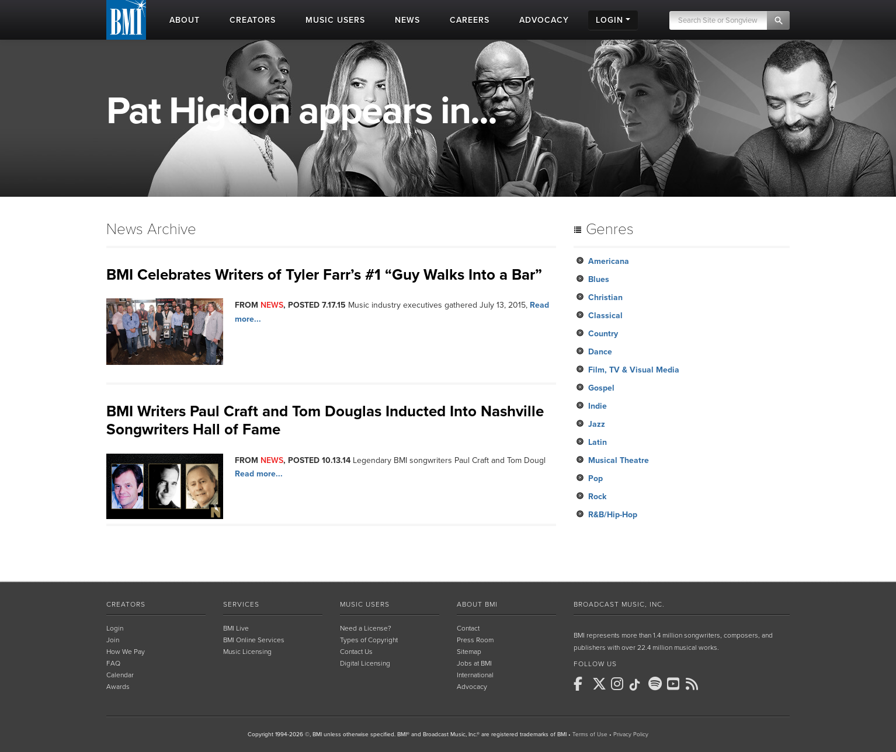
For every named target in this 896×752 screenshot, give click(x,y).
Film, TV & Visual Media (633, 370)
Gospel (601, 388)
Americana (608, 261)
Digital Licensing (365, 663)
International (475, 675)
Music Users (365, 604)
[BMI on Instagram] (619, 684)
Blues (598, 279)
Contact (468, 628)
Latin (597, 442)
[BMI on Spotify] (656, 684)
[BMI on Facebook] (582, 684)
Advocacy (472, 687)
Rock (597, 497)
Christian (605, 297)
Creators (125, 604)
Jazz (596, 424)
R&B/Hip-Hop (612, 515)
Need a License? (365, 628)
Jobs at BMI (474, 663)
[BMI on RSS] (694, 684)
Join (112, 640)
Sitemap (469, 651)
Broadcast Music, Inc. (619, 604)
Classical (605, 316)
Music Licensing (247, 651)
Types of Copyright (369, 640)
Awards (118, 687)
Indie (597, 406)
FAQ (113, 663)
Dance (600, 352)
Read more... (259, 474)
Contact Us (356, 651)
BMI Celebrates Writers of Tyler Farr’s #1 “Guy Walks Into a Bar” (324, 275)
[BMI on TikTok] (638, 685)
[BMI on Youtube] (675, 684)
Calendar (120, 675)
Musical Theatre (618, 460)
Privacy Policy (630, 734)
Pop (595, 478)
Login (114, 628)
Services (241, 604)
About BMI (477, 604)
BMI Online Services (253, 640)
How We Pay (125, 651)
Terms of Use (589, 734)
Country (603, 334)
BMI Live (236, 628)
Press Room (475, 640)
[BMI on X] (600, 684)
